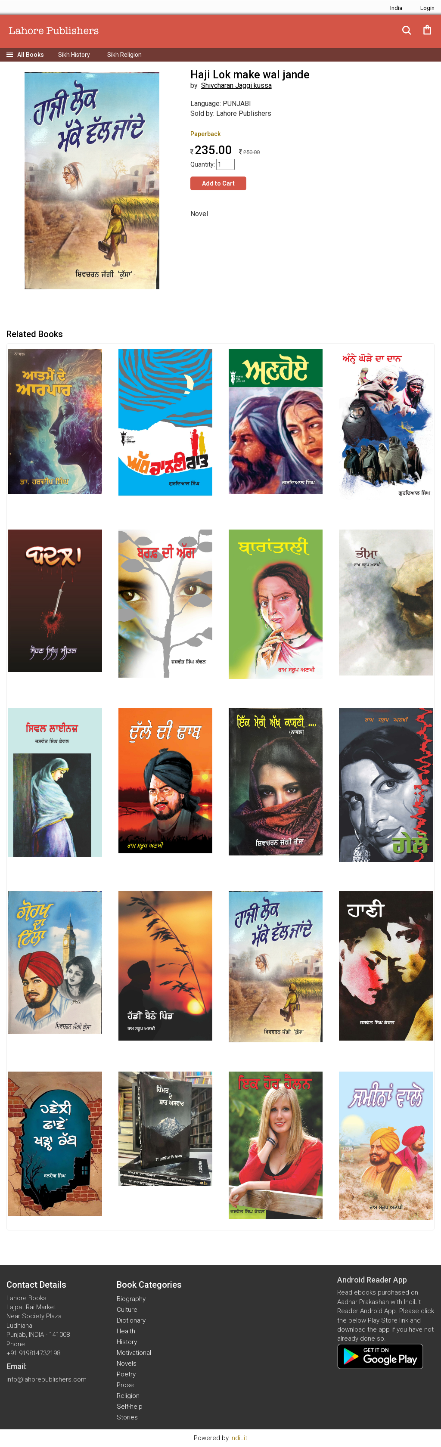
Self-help (130, 1406)
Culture (127, 1310)
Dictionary (131, 1320)
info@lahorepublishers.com (46, 1379)
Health (126, 1331)
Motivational (134, 1353)
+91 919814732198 (33, 1353)
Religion (128, 1396)
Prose (125, 1385)
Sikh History (74, 54)
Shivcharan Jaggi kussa (236, 85)
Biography (131, 1299)
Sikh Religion (124, 54)
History (127, 1342)
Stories (127, 1417)
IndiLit (238, 1438)
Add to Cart (218, 183)
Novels (127, 1363)
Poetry (126, 1374)
